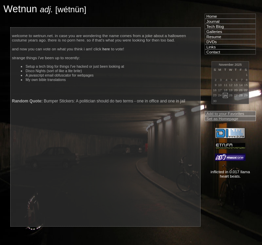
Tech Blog (215, 26)
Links (211, 47)
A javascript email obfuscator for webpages (59, 75)
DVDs (211, 41)
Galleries (214, 31)
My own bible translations (46, 80)
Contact (213, 52)
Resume (213, 36)
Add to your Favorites (225, 113)
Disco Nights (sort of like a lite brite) (54, 71)
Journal (212, 21)
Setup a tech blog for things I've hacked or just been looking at (75, 66)
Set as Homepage (222, 118)
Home (211, 16)
